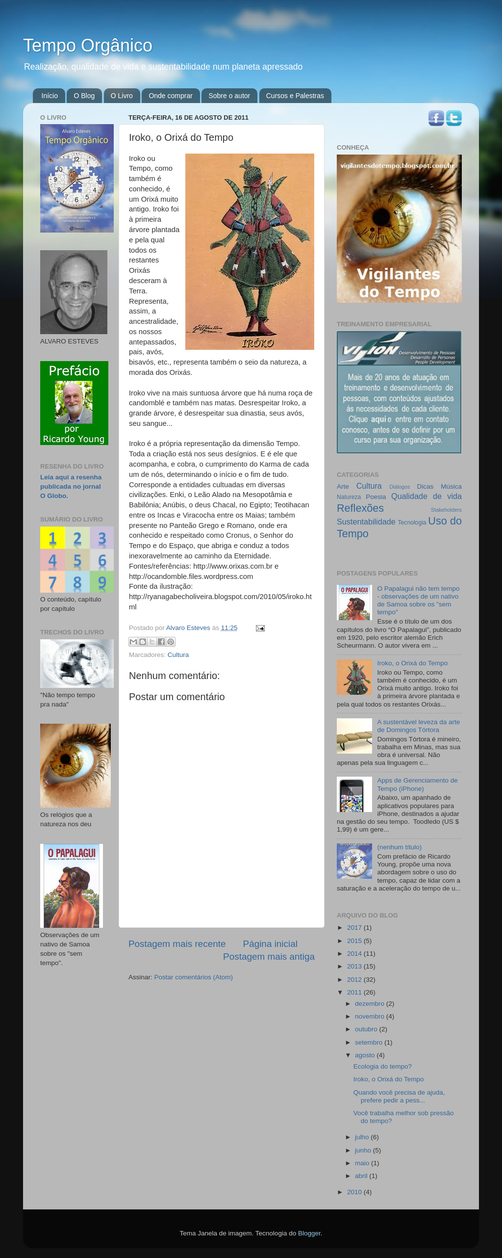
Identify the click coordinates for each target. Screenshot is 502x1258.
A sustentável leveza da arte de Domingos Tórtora (418, 726)
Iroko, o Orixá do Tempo (412, 663)
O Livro (122, 96)
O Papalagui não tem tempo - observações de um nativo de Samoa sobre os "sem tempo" (418, 600)
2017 (355, 927)
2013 (355, 966)
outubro (367, 1029)
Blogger (309, 1233)
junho (364, 1150)
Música (451, 486)
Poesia (376, 496)
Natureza (349, 497)
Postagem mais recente (177, 944)
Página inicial (270, 944)
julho (363, 1137)
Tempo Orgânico (87, 45)
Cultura (178, 654)
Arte (343, 486)
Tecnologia (412, 522)
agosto (365, 1055)
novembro (370, 1016)
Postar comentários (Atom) (193, 977)
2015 (355, 940)
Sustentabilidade (366, 521)
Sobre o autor (229, 96)
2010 (355, 1192)
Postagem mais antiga (269, 956)
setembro (369, 1042)
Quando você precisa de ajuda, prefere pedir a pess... (399, 1096)
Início (50, 96)
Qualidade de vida (426, 496)
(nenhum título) (399, 847)
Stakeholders (446, 510)
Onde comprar (170, 96)
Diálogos (399, 487)
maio (363, 1163)
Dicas (425, 486)
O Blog (84, 96)
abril (362, 1175)
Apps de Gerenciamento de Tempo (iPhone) (417, 784)
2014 (355, 953)
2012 (355, 979)
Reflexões (360, 508)
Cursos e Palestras (295, 96)
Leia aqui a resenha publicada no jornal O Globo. (70, 486)
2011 (355, 992)
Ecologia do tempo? (382, 1066)
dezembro (370, 1003)
